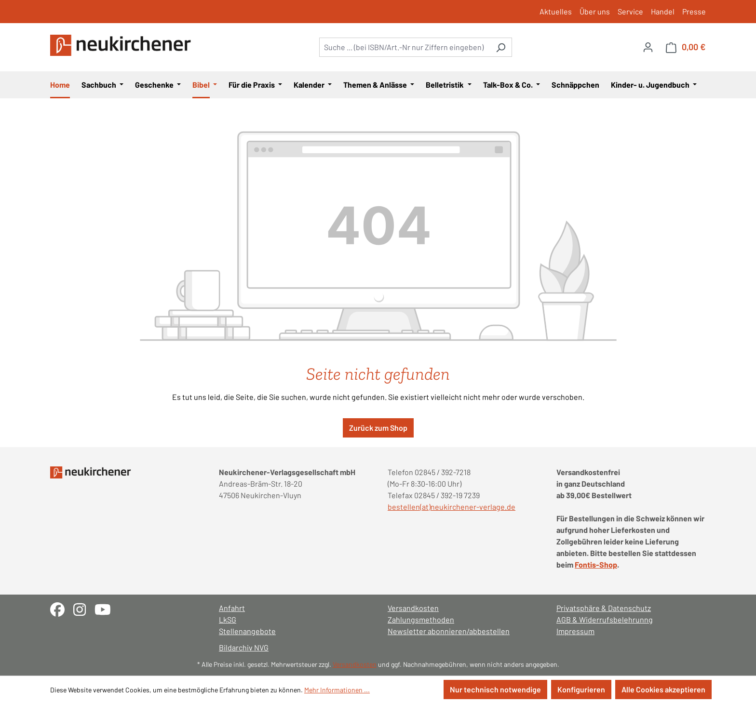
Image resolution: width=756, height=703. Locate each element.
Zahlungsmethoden (421, 619)
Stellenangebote (247, 631)
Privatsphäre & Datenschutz (603, 607)
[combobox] (404, 47)
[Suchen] (500, 47)
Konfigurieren (581, 689)
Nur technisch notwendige (495, 689)
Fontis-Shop (596, 564)
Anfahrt (232, 607)
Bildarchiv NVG (244, 647)
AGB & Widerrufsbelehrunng (604, 619)
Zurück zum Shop (378, 427)
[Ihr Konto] (648, 46)
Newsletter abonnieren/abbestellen (449, 631)
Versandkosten (413, 607)
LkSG (227, 619)
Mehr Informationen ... (337, 690)
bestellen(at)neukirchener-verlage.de (451, 506)
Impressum (575, 631)
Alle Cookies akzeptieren (663, 689)
